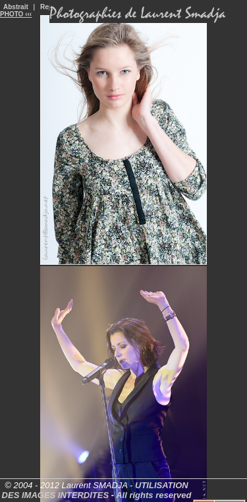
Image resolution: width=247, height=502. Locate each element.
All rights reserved (153, 495)
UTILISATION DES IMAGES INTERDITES (95, 490)
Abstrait (15, 7)
